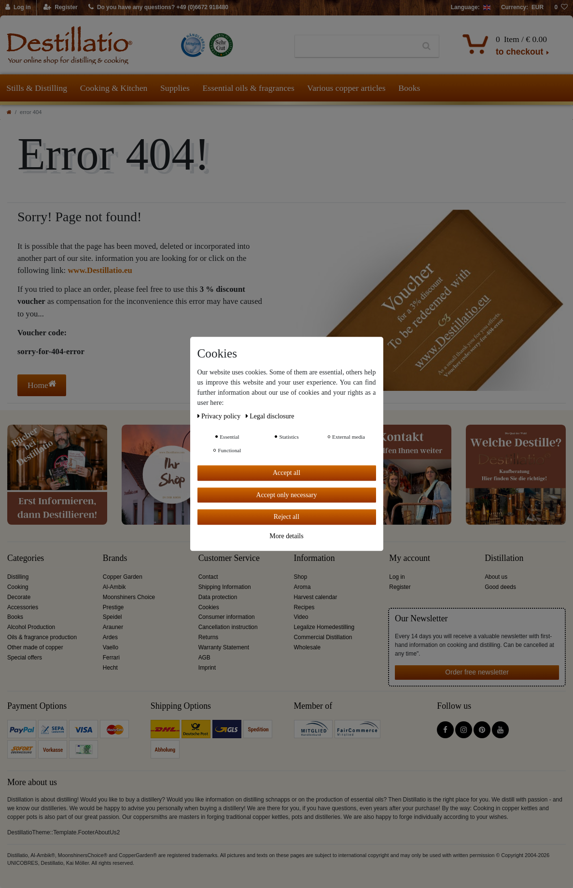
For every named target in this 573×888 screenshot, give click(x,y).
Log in (397, 576)
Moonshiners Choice (129, 597)
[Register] (60, 7)
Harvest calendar (315, 597)
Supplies (175, 88)
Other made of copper (35, 647)
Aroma (301, 587)
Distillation (504, 558)
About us (496, 576)
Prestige (113, 607)
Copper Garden (122, 576)
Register (399, 587)
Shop (300, 576)
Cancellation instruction (228, 627)
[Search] (426, 46)
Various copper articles (346, 88)
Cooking (17, 587)
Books (409, 88)
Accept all (286, 472)
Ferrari (111, 657)
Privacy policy (219, 416)
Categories (25, 558)
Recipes (303, 607)
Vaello (110, 647)
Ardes (110, 637)
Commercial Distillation (322, 637)
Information (314, 558)
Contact (208, 576)
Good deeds (500, 587)
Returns (208, 637)
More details (286, 536)
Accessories (22, 607)
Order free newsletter (477, 672)
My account (409, 558)
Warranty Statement (223, 647)
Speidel (112, 617)
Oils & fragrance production (42, 637)
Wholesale (307, 647)
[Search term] (354, 46)
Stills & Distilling (36, 88)
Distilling (17, 576)
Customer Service (229, 558)
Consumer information (226, 617)
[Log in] (18, 7)
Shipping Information (224, 587)
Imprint (207, 667)
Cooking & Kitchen (114, 88)
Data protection (218, 597)
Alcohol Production (31, 627)
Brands (115, 558)
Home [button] (42, 385)
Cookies (208, 607)
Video (300, 617)
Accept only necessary (286, 495)
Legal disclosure (270, 416)
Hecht (110, 667)
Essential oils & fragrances (248, 88)
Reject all (286, 516)
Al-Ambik (114, 587)
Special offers (24, 657)
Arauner (113, 627)
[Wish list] (561, 7)
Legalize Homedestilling (323, 627)
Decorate (18, 597)
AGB (204, 657)
